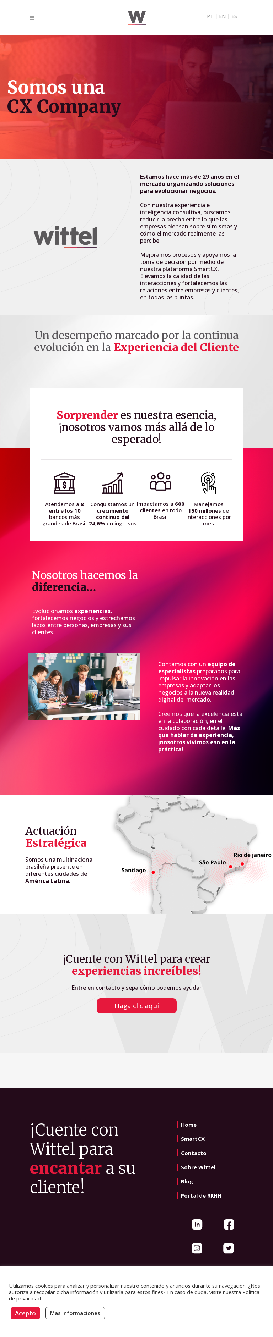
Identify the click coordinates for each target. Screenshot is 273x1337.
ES (234, 16)
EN (222, 16)
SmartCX (193, 1138)
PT (210, 16)
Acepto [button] (25, 1313)
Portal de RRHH (201, 1195)
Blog (187, 1181)
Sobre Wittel (198, 1167)
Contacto (194, 1152)
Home (189, 1124)
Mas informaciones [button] (75, 1312)
